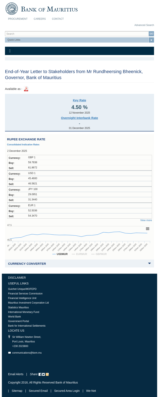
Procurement (18, 18)
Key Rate (79, 100)
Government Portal (18, 321)
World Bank (14, 316)
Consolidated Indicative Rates (23, 144)
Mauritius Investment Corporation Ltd (28, 302)
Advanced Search (144, 25)
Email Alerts (15, 374)
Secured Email (38, 390)
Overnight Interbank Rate (79, 118)
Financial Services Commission (25, 293)
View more (146, 220)
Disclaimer (17, 277)
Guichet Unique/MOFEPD (22, 289)
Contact (58, 18)
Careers (40, 18)
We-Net (91, 390)
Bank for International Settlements (27, 325)
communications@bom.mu (27, 352)
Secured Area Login (67, 390)
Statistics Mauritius (18, 307)
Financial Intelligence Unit (22, 298)
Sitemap (17, 390)
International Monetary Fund (23, 312)
